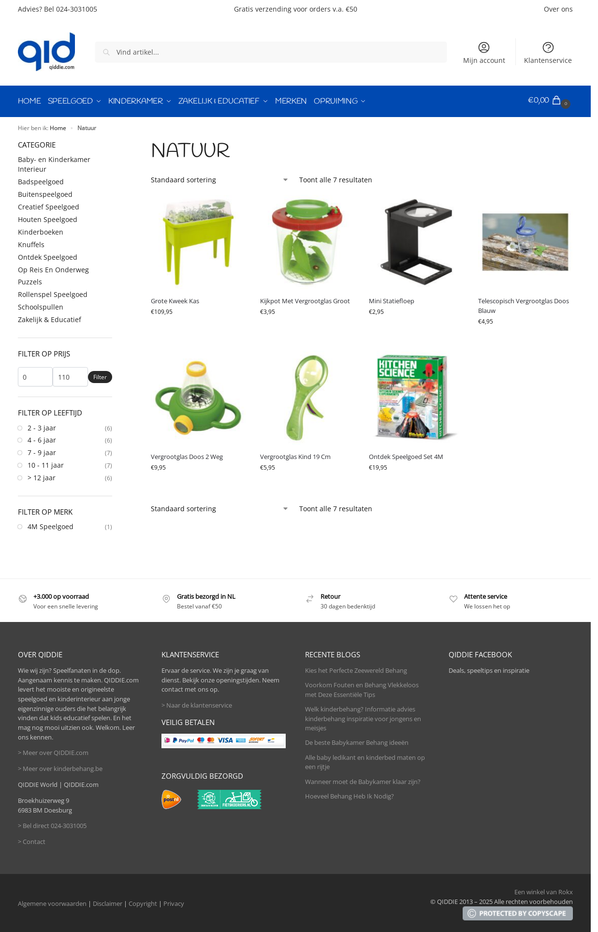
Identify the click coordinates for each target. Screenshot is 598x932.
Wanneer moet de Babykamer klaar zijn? (363, 779)
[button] (550, 100)
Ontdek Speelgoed (47, 255)
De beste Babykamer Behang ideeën (356, 740)
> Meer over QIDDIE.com (53, 750)
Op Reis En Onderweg (53, 267)
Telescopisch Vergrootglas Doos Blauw (523, 304)
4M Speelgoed (50, 524)
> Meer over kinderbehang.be (60, 766)
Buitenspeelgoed (45, 192)
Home (58, 126)
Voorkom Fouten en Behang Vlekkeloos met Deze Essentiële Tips (362, 688)
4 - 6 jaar (42, 438)
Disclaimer (107, 901)
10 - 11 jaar (46, 463)
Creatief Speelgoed (48, 204)
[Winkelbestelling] (220, 178)
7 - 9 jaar (42, 450)
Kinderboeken (40, 230)
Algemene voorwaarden (52, 901)
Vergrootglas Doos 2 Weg (187, 454)
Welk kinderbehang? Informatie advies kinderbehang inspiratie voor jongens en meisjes (363, 716)
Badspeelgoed (41, 179)
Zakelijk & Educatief (49, 317)
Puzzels (30, 279)
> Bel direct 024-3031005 (52, 823)
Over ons (558, 9)
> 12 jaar (42, 475)
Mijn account (484, 53)
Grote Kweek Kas (175, 299)
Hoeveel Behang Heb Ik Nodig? (349, 794)
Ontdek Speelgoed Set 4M (406, 454)
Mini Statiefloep (391, 299)
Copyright (143, 901)
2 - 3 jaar (42, 425)
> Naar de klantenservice (196, 703)
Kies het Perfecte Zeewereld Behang (356, 668)
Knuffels (31, 242)
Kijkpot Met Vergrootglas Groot (305, 299)
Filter (100, 375)
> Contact (31, 839)
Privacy (173, 901)
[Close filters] (115, 142)
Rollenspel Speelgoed (53, 292)
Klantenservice (548, 53)
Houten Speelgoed (47, 217)
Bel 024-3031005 (70, 9)
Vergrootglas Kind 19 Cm (295, 454)
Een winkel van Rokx (543, 890)
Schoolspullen (40, 305)
